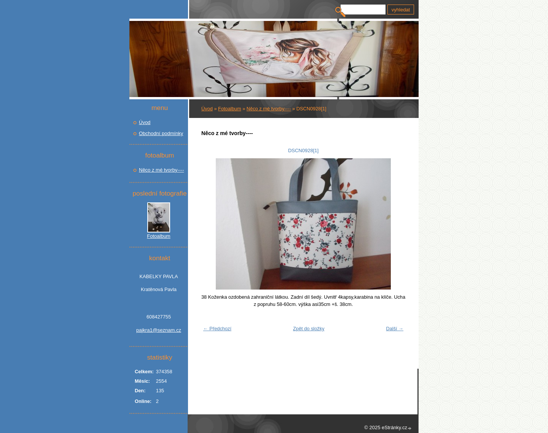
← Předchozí (217, 328)
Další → (394, 328)
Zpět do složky (309, 328)
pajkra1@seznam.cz (158, 330)
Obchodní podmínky (161, 133)
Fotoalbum (229, 108)
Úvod (207, 108)
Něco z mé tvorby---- (269, 108)
